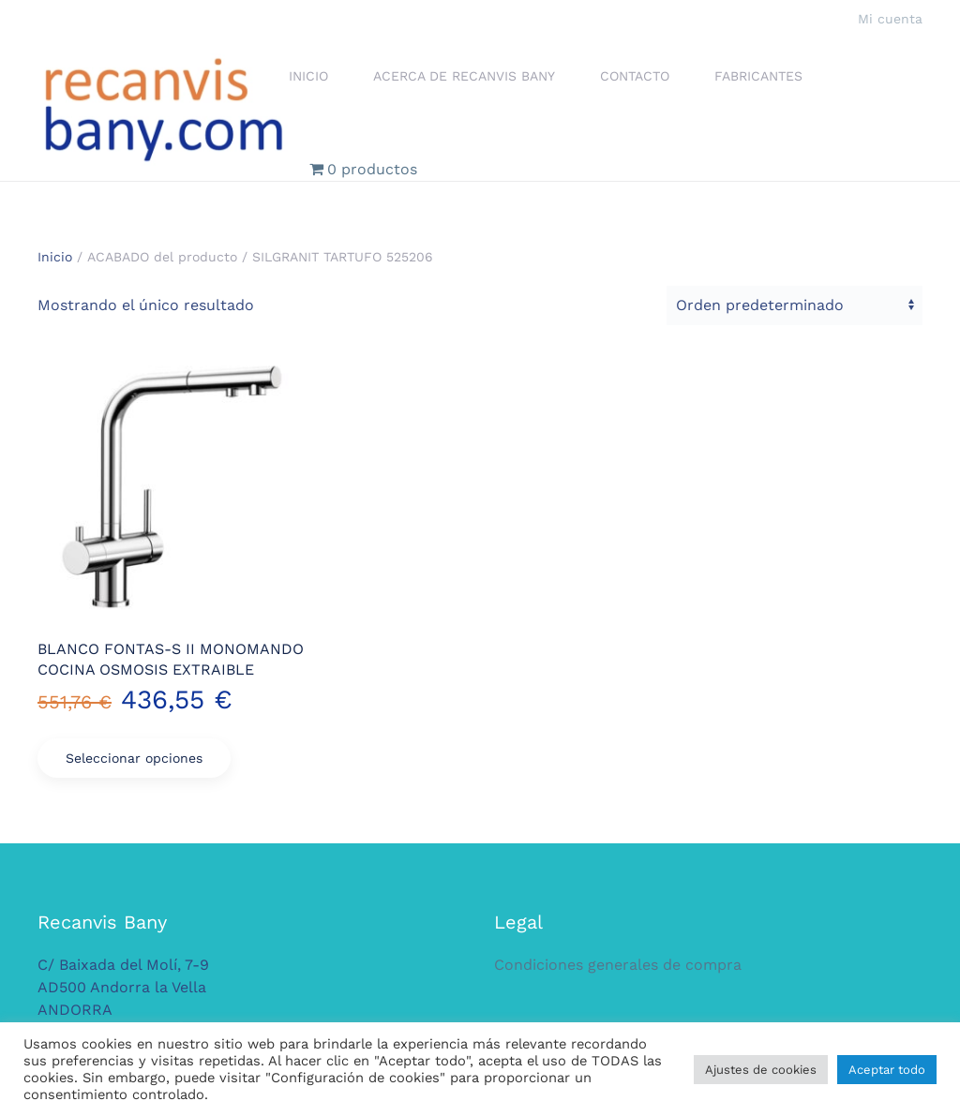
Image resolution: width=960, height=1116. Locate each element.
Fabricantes (758, 75)
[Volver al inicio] (163, 109)
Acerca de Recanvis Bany (464, 75)
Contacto (634, 75)
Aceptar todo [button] (886, 1070)
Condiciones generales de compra (618, 965)
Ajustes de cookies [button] (761, 1070)
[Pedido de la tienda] (794, 305)
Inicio (308, 75)
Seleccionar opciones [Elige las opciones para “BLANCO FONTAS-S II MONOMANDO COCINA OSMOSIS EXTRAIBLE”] (134, 758)
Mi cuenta (890, 18)
